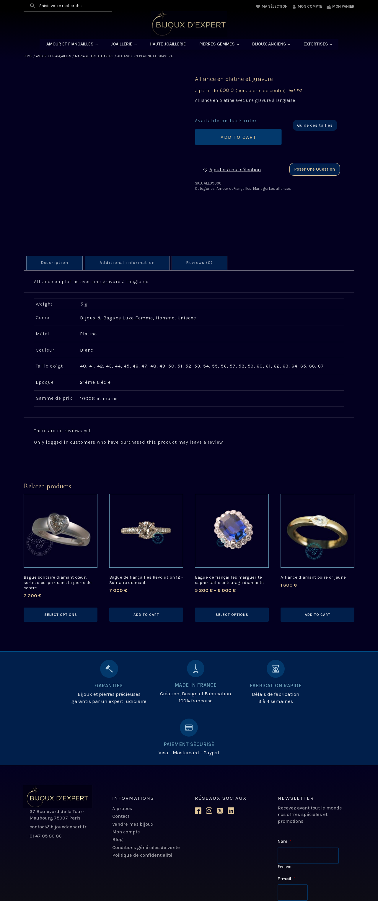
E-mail (286, 827)
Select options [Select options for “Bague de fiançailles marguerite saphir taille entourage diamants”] (232, 615)
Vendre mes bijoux (132, 773)
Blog (117, 788)
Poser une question (314, 169)
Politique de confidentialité (142, 804)
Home (28, 57)
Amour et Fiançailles (70, 44)
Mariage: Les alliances (94, 57)
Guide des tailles (315, 125)
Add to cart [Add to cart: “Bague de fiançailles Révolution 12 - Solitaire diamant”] (146, 615)
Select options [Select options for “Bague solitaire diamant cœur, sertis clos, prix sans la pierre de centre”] (60, 615)
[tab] (55, 263)
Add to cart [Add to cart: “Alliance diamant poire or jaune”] (317, 615)
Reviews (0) (203, 263)
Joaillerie (121, 44)
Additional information (129, 263)
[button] (232, 170)
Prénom (284, 814)
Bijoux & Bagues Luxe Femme (116, 318)
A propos (122, 757)
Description (55, 263)
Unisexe (186, 318)
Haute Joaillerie (168, 44)
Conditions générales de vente (146, 796)
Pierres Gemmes (217, 44)
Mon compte (126, 780)
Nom (284, 790)
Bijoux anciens (269, 44)
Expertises (316, 44)
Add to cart (238, 138)
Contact (120, 765)
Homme (165, 318)
